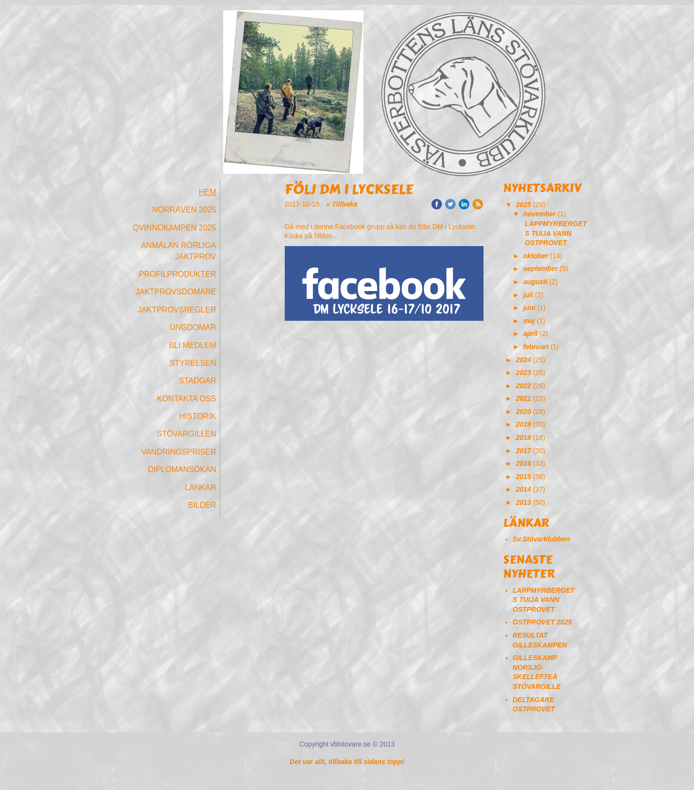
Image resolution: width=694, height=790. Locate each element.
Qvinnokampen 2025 (174, 228)
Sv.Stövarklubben (541, 539)
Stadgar (197, 380)
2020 (523, 412)
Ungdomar (192, 327)
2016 (523, 463)
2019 (523, 424)
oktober (535, 256)
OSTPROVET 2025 (542, 622)
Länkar (200, 487)
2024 (523, 360)
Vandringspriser (178, 452)
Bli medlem (192, 345)
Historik (197, 416)
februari (535, 347)
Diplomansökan (182, 469)
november (539, 214)
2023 (523, 372)
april (530, 333)
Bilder (202, 505)
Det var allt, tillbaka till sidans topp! (347, 762)
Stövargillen (186, 434)
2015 (523, 476)
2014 (523, 489)
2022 (523, 386)
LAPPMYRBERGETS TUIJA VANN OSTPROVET (556, 233)
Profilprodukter (177, 274)
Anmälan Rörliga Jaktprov (178, 250)
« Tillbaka (342, 204)
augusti (535, 282)
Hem (207, 192)
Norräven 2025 (184, 210)
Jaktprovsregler (177, 310)
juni (529, 308)
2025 (523, 204)
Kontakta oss (186, 399)
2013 (523, 502)
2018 (523, 437)
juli (528, 295)
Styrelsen (192, 363)
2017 (523, 451)
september (540, 268)
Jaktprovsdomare (175, 292)
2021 (523, 398)
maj (529, 321)
